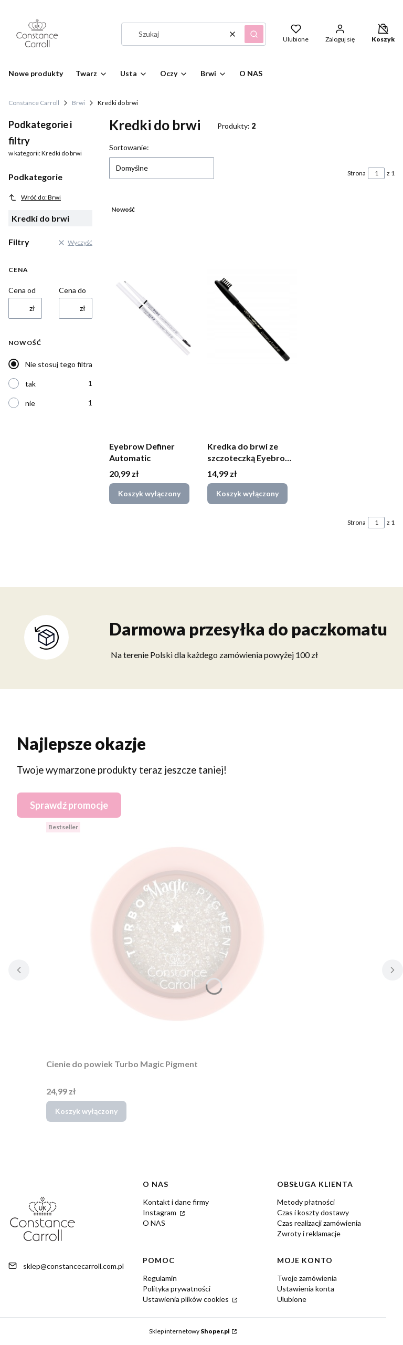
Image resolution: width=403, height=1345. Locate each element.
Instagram (160, 1212)
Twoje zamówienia (307, 1278)
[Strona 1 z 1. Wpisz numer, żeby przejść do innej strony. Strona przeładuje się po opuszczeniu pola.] (376, 173)
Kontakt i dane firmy (176, 1201)
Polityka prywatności (176, 1288)
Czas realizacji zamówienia (319, 1222)
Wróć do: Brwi (34, 197)
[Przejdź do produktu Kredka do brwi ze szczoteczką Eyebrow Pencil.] (252, 318)
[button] (254, 34)
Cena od (22, 290)
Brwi (78, 103)
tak (30, 383)
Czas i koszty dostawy (313, 1212)
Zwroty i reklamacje (309, 1233)
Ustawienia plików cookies (186, 1299)
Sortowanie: (129, 147)
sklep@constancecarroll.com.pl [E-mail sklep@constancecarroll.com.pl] (73, 1265)
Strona (356, 173)
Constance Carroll (33, 103)
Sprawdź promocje (69, 805)
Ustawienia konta (305, 1288)
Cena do (72, 290)
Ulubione (291, 1299)
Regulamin (160, 1278)
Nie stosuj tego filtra (58, 364)
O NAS (154, 1222)
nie (30, 403)
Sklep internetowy (189, 1331)
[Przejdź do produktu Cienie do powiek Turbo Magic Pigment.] (177, 936)
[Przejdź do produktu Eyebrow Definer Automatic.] (154, 318)
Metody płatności (306, 1201)
